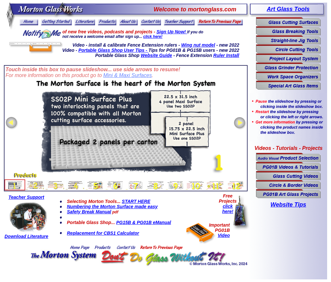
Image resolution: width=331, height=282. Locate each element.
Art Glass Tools (288, 9)
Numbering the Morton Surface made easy (112, 206)
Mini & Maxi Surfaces (127, 75)
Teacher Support (26, 197)
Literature (37, 236)
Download (16, 236)
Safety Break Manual (89, 211)
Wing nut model (198, 45)
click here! (152, 36)
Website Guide (156, 55)
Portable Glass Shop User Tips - (114, 50)
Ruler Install (226, 55)
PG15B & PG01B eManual (143, 222)
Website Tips (288, 204)
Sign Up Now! (171, 31)
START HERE (136, 201)
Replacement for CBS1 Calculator (103, 233)
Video (224, 235)
